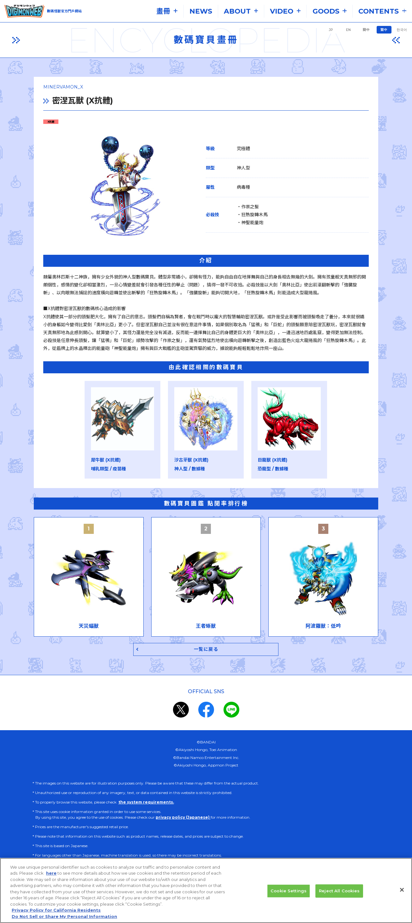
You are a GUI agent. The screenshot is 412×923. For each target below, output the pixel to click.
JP (331, 30)
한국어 (402, 30)
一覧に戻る (206, 650)
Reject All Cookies (339, 899)
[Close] (402, 899)
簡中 (366, 30)
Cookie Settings (289, 899)
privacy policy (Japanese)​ (183, 818)
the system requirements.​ (146, 803)
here (51, 882)
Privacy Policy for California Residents (56, 919)
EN (348, 30)
